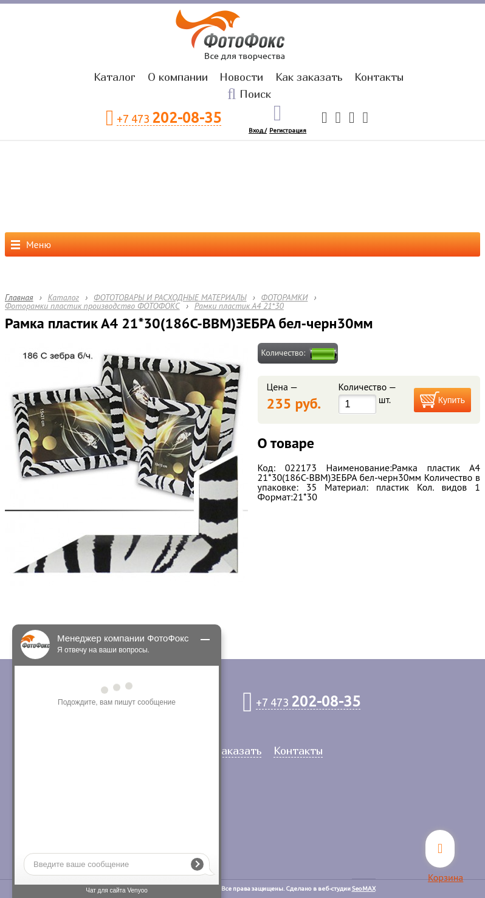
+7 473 (169, 118)
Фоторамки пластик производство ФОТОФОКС (92, 305)
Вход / (258, 130)
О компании (178, 77)
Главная (19, 297)
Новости (241, 77)
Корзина (445, 877)
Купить (451, 400)
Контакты (379, 77)
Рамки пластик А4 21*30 (239, 305)
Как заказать (308, 77)
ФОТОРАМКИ (284, 297)
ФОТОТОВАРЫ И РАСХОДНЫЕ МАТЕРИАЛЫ (170, 297)
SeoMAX (364, 888)
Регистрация (287, 130)
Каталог (115, 77)
